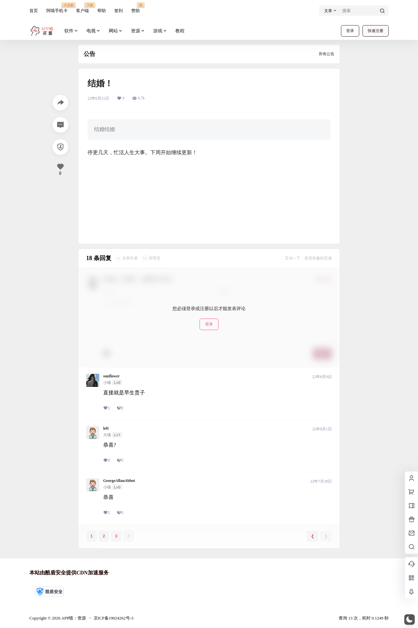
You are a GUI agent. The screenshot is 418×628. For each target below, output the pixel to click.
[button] (409, 619)
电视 (94, 31)
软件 (71, 31)
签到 (118, 10)
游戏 (160, 31)
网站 (116, 31)
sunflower (111, 376)
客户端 (82, 7)
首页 (33, 10)
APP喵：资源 (73, 618)
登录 (350, 30)
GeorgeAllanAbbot (119, 481)
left (106, 428)
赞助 (135, 7)
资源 (138, 31)
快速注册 (375, 30)
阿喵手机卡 (57, 7)
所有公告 (326, 54)
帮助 (101, 10)
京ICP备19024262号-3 (114, 618)
